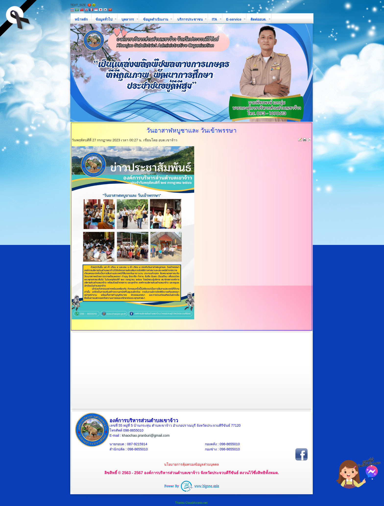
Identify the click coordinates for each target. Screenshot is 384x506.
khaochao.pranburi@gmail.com (145, 435)
